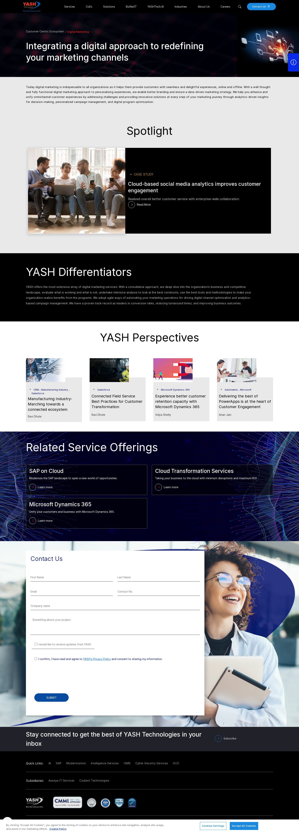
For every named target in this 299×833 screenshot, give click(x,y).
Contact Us (262, 6)
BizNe (131, 6)
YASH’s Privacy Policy (97, 659)
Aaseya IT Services (61, 780)
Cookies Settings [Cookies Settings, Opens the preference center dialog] (213, 825)
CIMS (127, 763)
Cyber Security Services (151, 763)
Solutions (109, 6)
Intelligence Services (105, 763)
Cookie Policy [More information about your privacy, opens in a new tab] (58, 828)
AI (49, 763)
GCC (176, 763)
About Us (204, 6)
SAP (59, 763)
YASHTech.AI (155, 6)
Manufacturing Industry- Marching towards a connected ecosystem (50, 404)
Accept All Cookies (244, 825)
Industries (181, 6)
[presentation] (59, 679)
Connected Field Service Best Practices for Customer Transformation (117, 401)
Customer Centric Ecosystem (45, 31)
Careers (225, 6)
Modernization (76, 763)
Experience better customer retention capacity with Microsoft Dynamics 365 (180, 401)
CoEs (89, 6)
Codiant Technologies (94, 780)
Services (69, 6)
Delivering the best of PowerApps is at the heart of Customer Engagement (245, 401)
